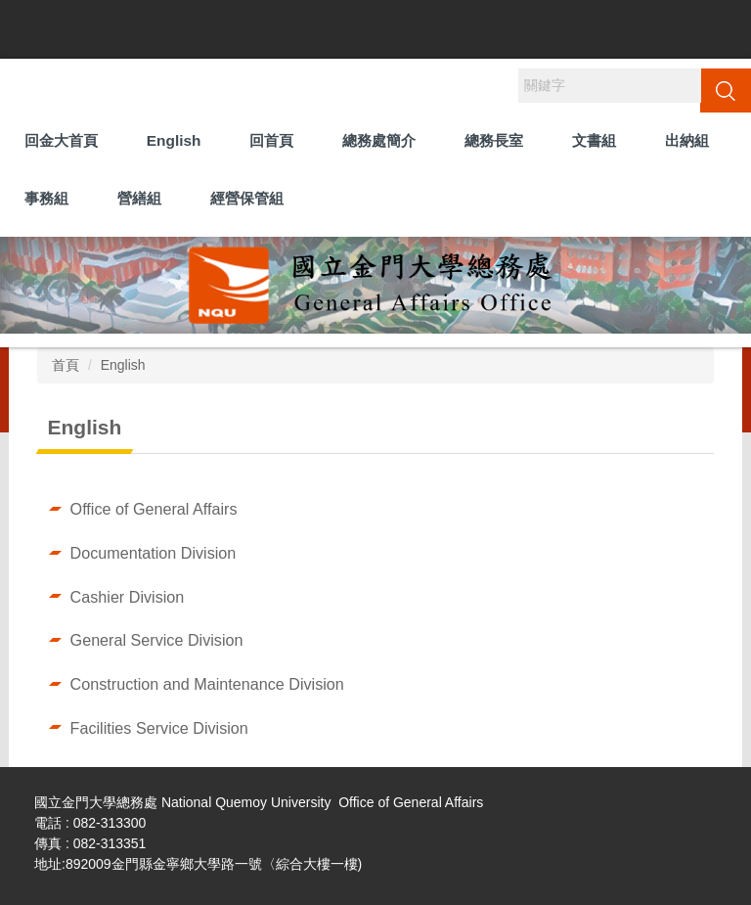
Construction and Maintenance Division (207, 684)
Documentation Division (153, 553)
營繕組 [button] (139, 198)
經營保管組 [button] (247, 198)
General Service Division (156, 640)
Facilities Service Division (159, 728)
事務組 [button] (46, 198)
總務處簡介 (379, 140)
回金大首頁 (61, 140)
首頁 (65, 365)
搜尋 (725, 90)
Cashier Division (127, 597)
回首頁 (271, 140)
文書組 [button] (594, 140)
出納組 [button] (687, 140)
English (174, 140)
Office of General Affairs (154, 509)
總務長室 (493, 140)
